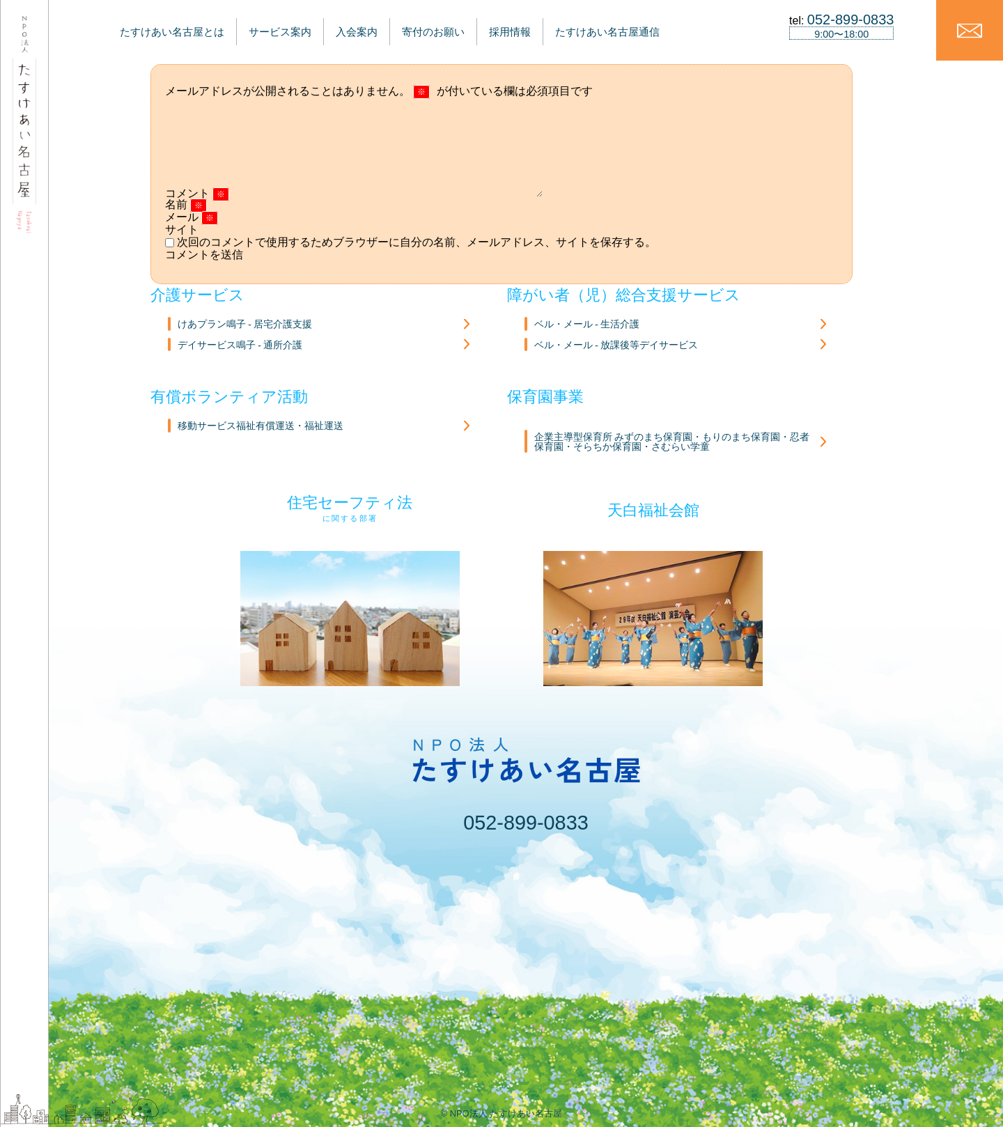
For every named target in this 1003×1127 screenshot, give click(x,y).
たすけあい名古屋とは (159, 26)
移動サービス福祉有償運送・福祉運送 (260, 426)
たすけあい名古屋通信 (655, 26)
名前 (186, 204)
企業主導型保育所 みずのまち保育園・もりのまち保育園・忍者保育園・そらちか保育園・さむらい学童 (671, 442)
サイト (182, 229)
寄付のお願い (457, 26)
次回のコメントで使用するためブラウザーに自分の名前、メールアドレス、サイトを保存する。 (416, 242)
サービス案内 (278, 26)
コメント (197, 193)
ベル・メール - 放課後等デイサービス (616, 345)
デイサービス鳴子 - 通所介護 (240, 345)
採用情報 (546, 26)
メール (191, 217)
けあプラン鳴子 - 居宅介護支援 (245, 324)
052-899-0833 (525, 822)
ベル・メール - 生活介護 (586, 324)
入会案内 (367, 26)
